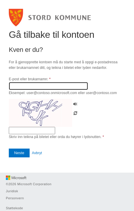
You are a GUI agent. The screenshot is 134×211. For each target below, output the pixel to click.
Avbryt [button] (37, 153)
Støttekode (14, 208)
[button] (75, 103)
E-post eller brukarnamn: (30, 79)
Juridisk (12, 191)
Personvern (15, 198)
